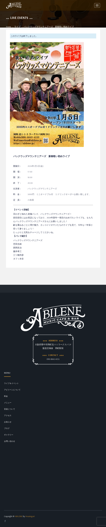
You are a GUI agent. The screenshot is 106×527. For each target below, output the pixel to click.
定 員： (17, 200)
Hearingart (30, 516)
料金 (6, 396)
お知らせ (7, 422)
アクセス (7, 415)
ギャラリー (8, 435)
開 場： (17, 171)
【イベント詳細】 (21, 209)
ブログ (7, 428)
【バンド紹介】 (20, 236)
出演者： (17, 188)
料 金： (17, 194)
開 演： (17, 177)
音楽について (9, 409)
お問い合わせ (9, 441)
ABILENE (18, 516)
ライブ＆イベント (11, 383)
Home (8, 26)
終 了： (17, 183)
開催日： (17, 166)
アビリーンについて (12, 390)
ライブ (17, 26)
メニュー (7, 402)
